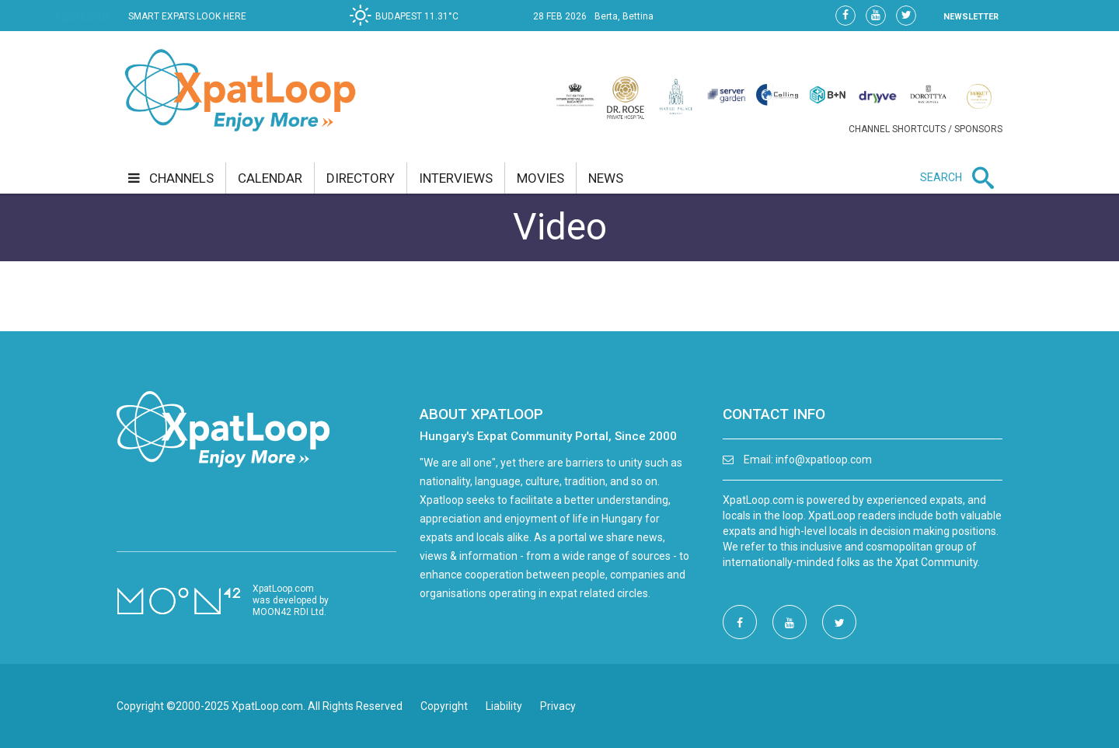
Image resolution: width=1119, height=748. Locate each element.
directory (360, 178)
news (605, 178)
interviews (456, 178)
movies (540, 178)
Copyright (444, 706)
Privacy (558, 706)
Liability (504, 706)
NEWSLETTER (971, 17)
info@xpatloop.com (824, 459)
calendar (270, 178)
